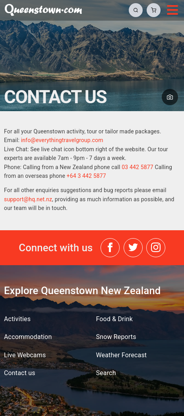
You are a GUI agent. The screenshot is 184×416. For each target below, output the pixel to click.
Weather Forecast (121, 355)
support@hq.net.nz (28, 199)
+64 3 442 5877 (86, 176)
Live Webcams (25, 355)
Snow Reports (116, 337)
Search (106, 373)
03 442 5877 (137, 167)
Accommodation (28, 337)
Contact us (19, 373)
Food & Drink (114, 319)
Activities (17, 319)
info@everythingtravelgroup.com (62, 140)
